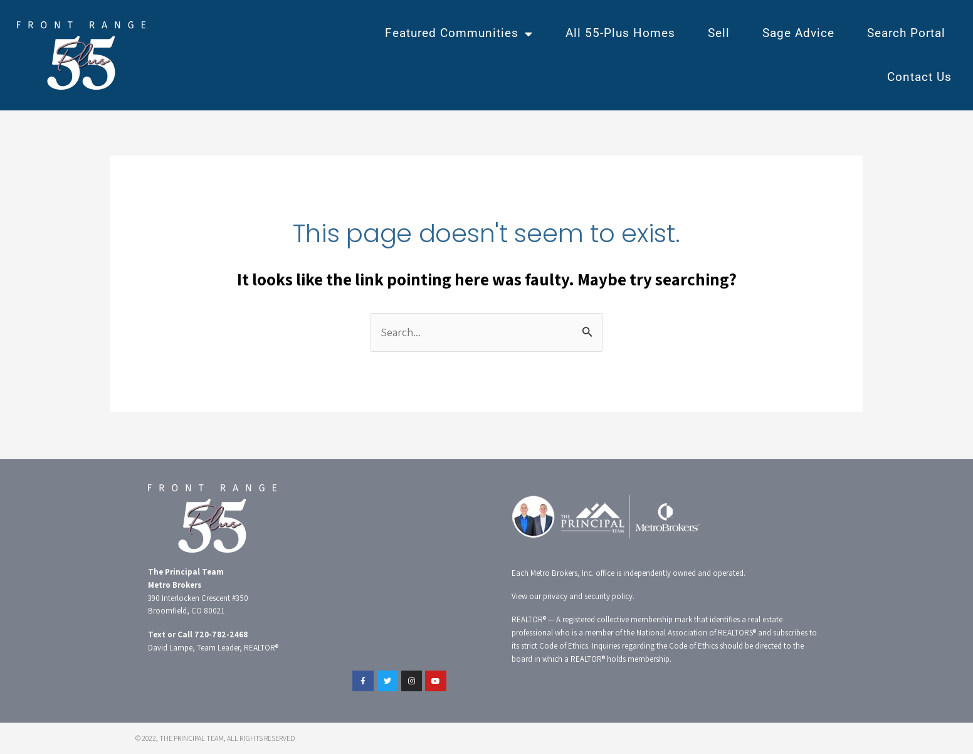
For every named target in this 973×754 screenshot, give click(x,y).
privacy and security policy (588, 596)
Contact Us (919, 77)
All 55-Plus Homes (620, 33)
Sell (719, 33)
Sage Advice (798, 33)
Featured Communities (459, 33)
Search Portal (906, 33)
